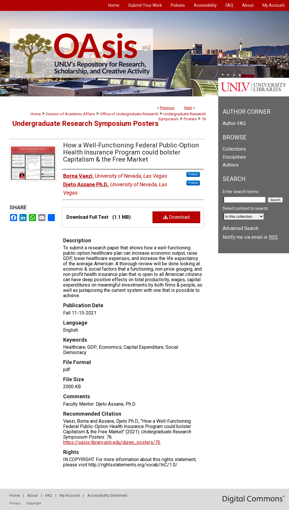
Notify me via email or (250, 237)
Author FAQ (234, 123)
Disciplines (234, 157)
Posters (190, 119)
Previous (167, 108)
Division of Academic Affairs (70, 114)
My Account (70, 495)
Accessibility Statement (107, 495)
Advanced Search (240, 228)
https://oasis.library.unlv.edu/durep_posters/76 (111, 442)
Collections (234, 149)
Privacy (15, 503)
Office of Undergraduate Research (129, 114)
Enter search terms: (241, 191)
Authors (231, 165)
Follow (193, 174)
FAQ (48, 495)
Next (188, 108)
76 (204, 119)
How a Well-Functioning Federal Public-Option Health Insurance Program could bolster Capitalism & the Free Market (131, 152)
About (32, 495)
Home (35, 114)
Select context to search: (246, 208)
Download (176, 217)
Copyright (33, 503)
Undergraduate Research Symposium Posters (85, 123)
